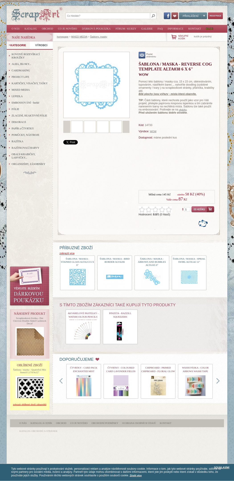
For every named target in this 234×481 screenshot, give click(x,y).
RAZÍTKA (17, 141)
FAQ (160, 28)
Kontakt (194, 28)
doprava (218, 380)
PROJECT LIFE (20, 76)
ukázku (183, 109)
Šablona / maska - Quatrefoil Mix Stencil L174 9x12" (29, 371)
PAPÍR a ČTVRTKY (23, 128)
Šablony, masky (98, 36)
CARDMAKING (21, 70)
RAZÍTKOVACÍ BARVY (25, 147)
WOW (153, 131)
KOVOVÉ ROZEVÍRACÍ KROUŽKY (26, 56)
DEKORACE (19, 122)
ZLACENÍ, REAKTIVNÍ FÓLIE (29, 115)
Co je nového (67, 28)
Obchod (47, 28)
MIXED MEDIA (79, 36)
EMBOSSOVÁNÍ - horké (25, 102)
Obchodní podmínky (105, 423)
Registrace (215, 15)
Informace (175, 28)
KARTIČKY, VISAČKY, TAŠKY (30, 83)
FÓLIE (15, 109)
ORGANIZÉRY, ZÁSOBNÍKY (28, 164)
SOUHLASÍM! (222, 467)
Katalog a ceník (41, 423)
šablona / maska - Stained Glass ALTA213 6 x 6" (77, 261)
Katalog (31, 28)
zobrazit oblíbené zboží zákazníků (29, 404)
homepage (62, 36)
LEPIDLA (17, 96)
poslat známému (147, 55)
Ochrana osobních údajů (139, 423)
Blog (209, 28)
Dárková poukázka (96, 28)
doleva (61, 380)
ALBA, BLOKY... (21, 64)
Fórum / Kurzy (125, 28)
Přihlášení (193, 15)
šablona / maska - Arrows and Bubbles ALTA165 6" (152, 261)
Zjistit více (136, 475)
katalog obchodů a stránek (38, 431)
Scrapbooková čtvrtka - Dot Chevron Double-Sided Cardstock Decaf (29, 321)
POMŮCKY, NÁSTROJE (25, 134)
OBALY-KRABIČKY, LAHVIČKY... (23, 156)
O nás (16, 28)
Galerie (147, 28)
